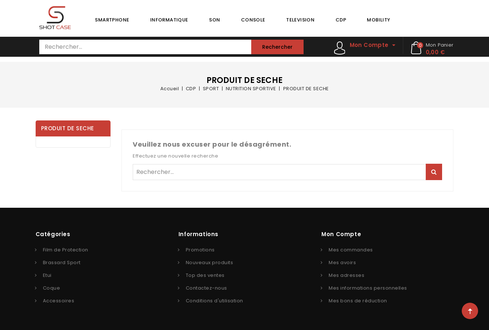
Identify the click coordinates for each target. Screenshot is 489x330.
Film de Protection (65, 249)
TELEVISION (300, 19)
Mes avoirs (342, 262)
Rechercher (277, 47)
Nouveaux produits (209, 262)
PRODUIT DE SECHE (67, 128)
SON (214, 19)
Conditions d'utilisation (214, 300)
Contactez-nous (206, 288)
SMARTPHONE (112, 19)
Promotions (200, 249)
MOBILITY (378, 19)
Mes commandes (351, 249)
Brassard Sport (62, 262)
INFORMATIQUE (169, 19)
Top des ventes (205, 275)
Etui (47, 275)
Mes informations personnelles (368, 288)
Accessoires (59, 300)
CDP (341, 19)
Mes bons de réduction (358, 300)
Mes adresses (346, 275)
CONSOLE (253, 19)
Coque (51, 288)
